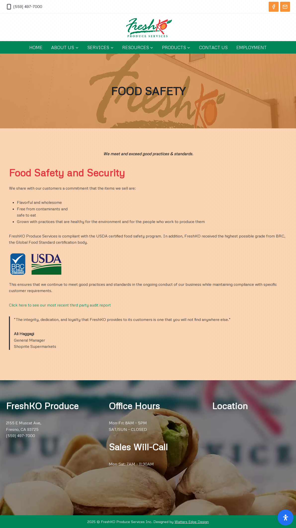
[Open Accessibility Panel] (286, 518)
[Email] (285, 7)
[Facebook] (274, 7)
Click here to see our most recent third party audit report (60, 304)
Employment (251, 47)
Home (35, 47)
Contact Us (213, 47)
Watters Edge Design (191, 521)
